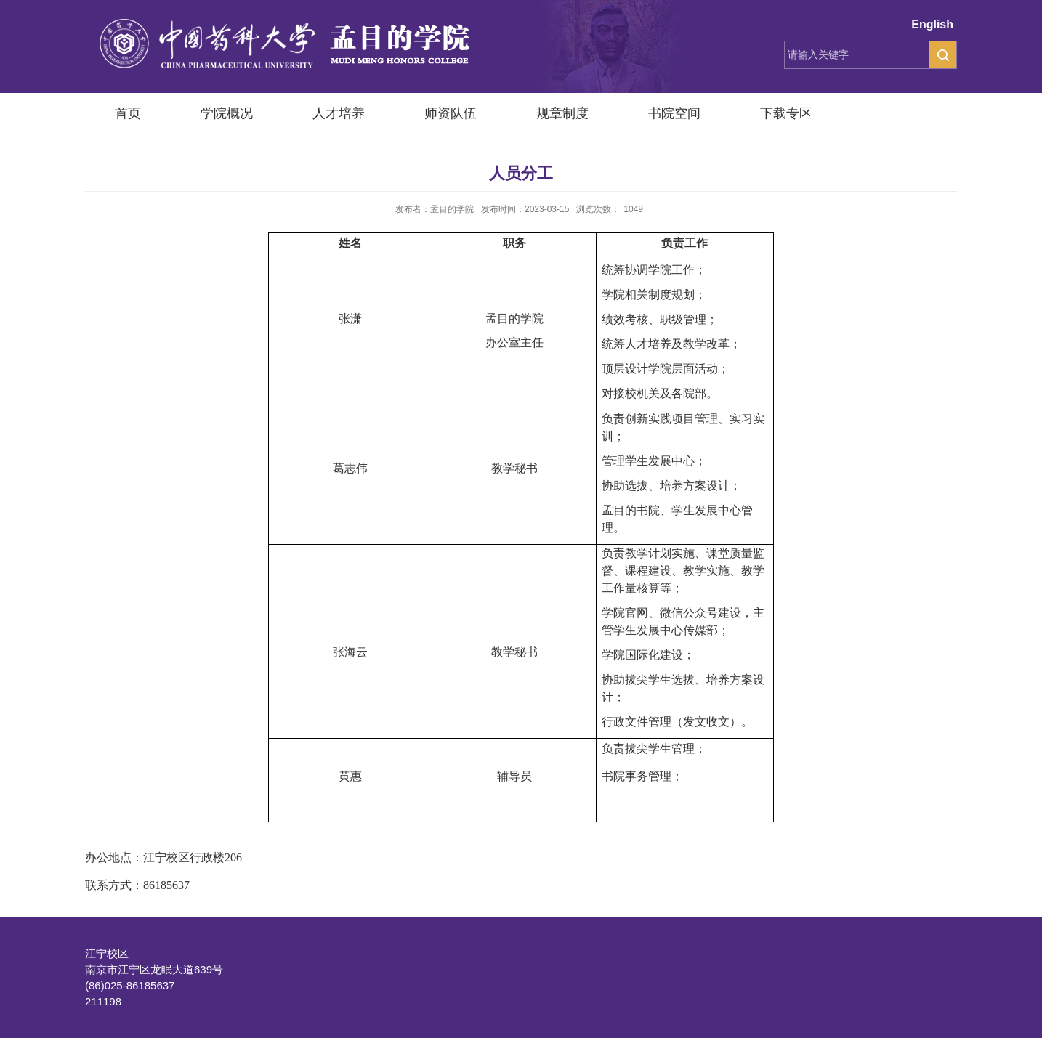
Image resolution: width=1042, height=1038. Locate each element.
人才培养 (338, 113)
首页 (128, 113)
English (932, 24)
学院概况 (227, 113)
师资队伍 (450, 113)
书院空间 (674, 113)
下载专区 (786, 113)
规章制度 (562, 113)
